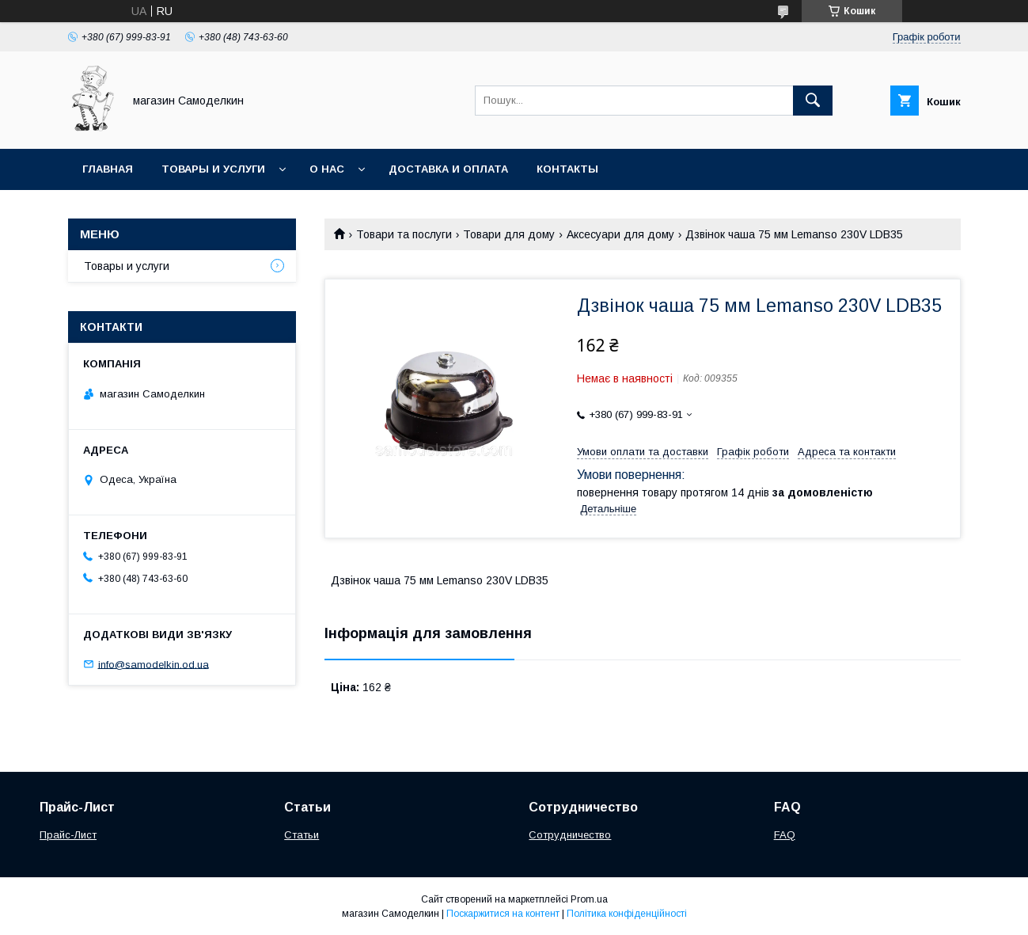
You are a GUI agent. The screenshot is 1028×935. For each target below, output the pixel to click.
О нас (326, 169)
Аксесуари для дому (620, 234)
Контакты (567, 169)
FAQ (784, 835)
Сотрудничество (570, 835)
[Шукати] (813, 101)
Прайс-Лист (68, 835)
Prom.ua (589, 899)
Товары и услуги (213, 169)
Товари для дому (509, 234)
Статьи (301, 835)
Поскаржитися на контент (503, 913)
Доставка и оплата (448, 169)
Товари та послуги (404, 234)
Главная (107, 169)
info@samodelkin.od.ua (153, 664)
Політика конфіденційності (627, 913)
